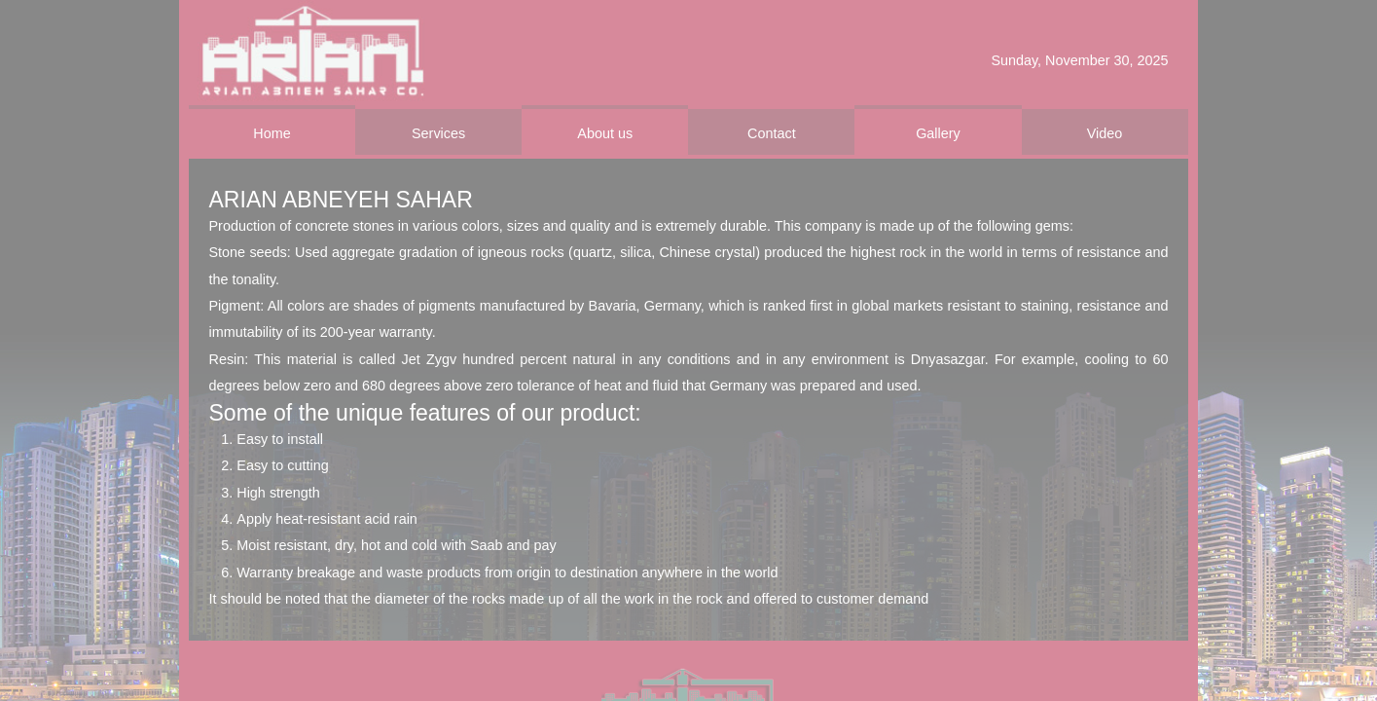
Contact (771, 133)
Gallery (938, 133)
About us (605, 133)
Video (1105, 133)
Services (438, 133)
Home (271, 133)
